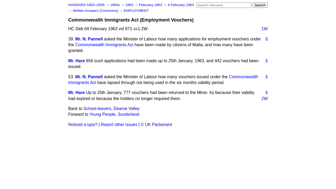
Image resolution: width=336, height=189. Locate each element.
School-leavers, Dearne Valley (111, 108)
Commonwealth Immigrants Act (104, 45)
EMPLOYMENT (136, 11)
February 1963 (151, 5)
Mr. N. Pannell (89, 39)
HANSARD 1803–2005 (86, 5)
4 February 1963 (181, 5)
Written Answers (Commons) (96, 11)
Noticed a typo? (82, 124)
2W (264, 98)
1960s (115, 5)
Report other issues (119, 124)
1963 (129, 5)
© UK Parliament (156, 124)
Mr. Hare (76, 61)
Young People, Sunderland (114, 114)
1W (264, 29)
